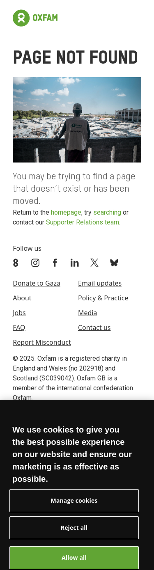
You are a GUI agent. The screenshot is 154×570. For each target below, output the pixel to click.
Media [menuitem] (87, 312)
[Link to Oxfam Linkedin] (75, 263)
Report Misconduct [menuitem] (42, 342)
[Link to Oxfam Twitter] (95, 263)
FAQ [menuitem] (19, 327)
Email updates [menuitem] (100, 283)
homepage (66, 212)
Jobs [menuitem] (19, 312)
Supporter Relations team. (83, 222)
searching (107, 212)
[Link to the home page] (35, 18)
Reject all (74, 531)
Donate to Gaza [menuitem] (36, 283)
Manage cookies (74, 504)
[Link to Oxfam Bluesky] (115, 263)
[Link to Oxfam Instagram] (36, 263)
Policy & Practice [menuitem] (103, 297)
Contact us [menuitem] (94, 327)
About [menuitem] (22, 297)
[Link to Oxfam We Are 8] (16, 263)
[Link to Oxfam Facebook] (56, 263)
